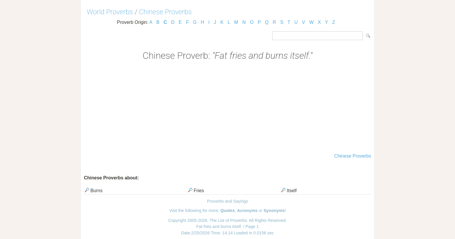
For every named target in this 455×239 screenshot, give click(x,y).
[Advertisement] (227, 107)
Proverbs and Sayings (227, 201)
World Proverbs (110, 12)
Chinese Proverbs (165, 12)
